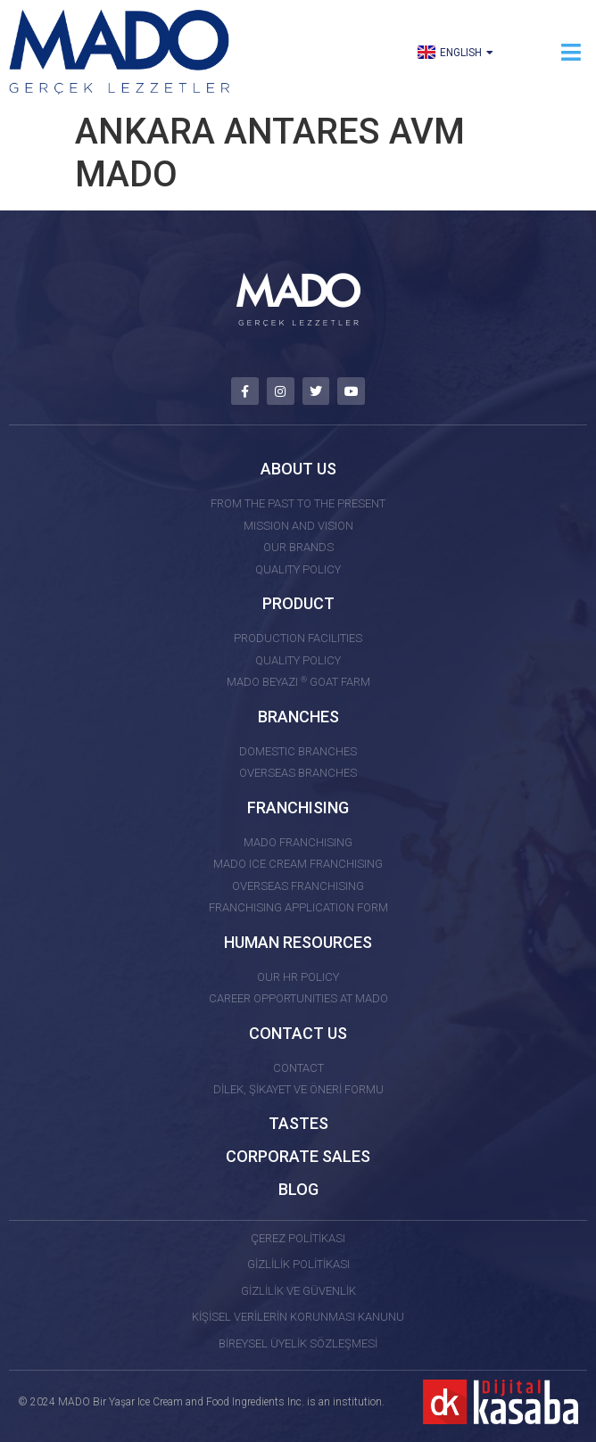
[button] (571, 52)
